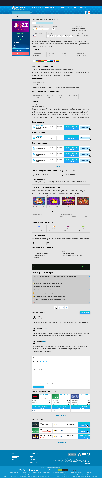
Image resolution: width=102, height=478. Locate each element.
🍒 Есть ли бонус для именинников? (42, 289)
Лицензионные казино (37, 7)
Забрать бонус (20, 53)
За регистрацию (15, 456)
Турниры (81, 7)
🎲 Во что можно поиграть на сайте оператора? (44, 302)
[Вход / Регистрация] (86, 12)
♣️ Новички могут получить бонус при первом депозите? (46, 286)
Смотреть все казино (61, 442)
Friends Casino (47, 436)
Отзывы (50, 23)
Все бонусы (35, 410)
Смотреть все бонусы (61, 415)
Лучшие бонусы (60, 7)
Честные (32, 457)
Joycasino (45, 424)
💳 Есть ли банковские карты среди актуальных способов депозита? (50, 296)
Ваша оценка (36, 361)
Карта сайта (87, 463)
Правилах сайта (86, 461)
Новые (31, 456)
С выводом (32, 459)
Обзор (33, 23)
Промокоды (39, 23)
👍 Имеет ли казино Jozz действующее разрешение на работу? (48, 293)
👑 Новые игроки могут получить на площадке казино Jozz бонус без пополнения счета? (55, 276)
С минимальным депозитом (36, 460)
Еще (86, 7)
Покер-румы (69, 7)
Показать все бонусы (61, 166)
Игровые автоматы (50, 7)
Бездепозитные (15, 457)
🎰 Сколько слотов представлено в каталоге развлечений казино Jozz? (50, 299)
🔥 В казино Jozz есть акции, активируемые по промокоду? (47, 283)
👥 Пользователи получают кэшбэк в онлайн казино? (46, 280)
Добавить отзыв (85, 312)
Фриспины (45, 23)
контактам (88, 459)
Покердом (46, 430)
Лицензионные (33, 462)
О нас (75, 7)
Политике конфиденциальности (75, 461)
